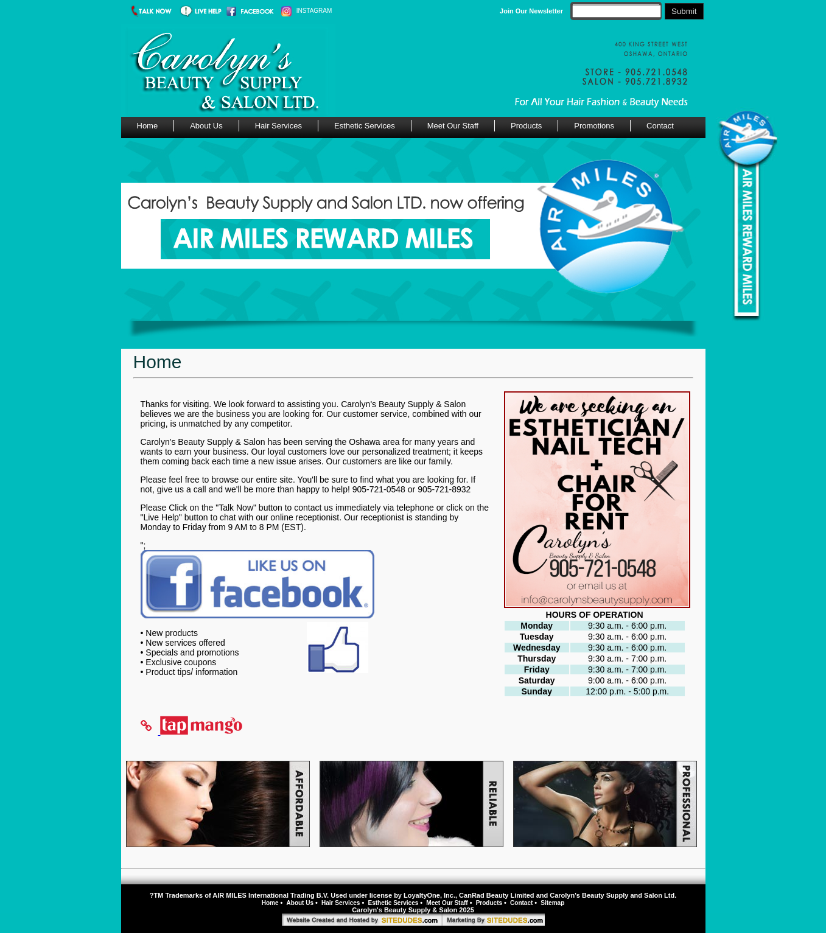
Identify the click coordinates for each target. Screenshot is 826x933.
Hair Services (278, 125)
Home (147, 125)
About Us (206, 125)
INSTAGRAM (306, 10)
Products (526, 125)
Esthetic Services (364, 125)
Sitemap (552, 903)
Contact (660, 125)
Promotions (594, 125)
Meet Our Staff (452, 125)
